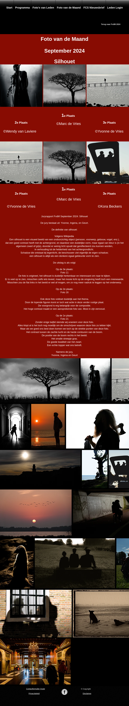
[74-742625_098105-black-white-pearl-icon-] (64, 692)
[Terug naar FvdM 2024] (110, 24)
